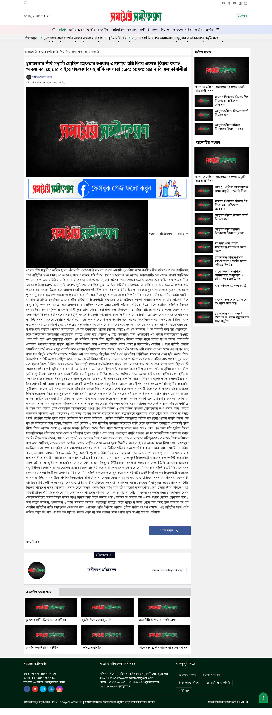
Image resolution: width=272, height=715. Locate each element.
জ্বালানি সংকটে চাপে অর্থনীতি (42, 648)
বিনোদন (166, 30)
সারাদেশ (132, 30)
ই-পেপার (242, 16)
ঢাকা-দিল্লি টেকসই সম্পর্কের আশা (157, 620)
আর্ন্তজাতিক (117, 30)
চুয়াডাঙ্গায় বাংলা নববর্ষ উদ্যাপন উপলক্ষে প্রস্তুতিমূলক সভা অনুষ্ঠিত (232, 317)
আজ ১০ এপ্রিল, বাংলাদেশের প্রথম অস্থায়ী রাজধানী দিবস (221, 89)
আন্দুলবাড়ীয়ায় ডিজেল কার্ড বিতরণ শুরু (231, 113)
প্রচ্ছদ (30, 52)
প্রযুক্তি (199, 30)
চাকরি (209, 30)
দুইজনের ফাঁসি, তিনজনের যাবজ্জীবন (46, 620)
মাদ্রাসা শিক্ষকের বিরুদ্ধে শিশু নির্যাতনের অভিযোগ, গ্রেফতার (232, 100)
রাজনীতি (103, 30)
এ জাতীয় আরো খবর (39, 592)
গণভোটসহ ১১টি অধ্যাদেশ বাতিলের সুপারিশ (163, 648)
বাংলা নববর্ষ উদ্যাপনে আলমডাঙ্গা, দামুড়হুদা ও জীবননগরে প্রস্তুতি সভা (175, 38)
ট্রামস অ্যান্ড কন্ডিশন (189, 683)
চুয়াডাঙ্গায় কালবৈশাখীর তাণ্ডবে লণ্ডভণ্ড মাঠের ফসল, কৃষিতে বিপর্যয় (85, 38)
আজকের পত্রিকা (183, 30)
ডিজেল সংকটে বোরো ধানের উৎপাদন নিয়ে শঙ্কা (231, 301)
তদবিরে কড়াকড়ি (91, 648)
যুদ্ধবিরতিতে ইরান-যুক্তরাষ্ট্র (96, 620)
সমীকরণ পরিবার (211, 675)
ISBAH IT (242, 702)
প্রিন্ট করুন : (169, 531)
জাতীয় (91, 30)
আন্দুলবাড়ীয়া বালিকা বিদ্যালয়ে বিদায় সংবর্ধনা (229, 127)
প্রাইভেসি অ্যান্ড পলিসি (218, 683)
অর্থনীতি (145, 30)
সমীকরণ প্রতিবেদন (39, 77)
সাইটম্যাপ (184, 691)
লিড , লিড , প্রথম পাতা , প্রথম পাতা (78, 52)
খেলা (155, 30)
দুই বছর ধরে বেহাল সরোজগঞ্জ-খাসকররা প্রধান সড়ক (230, 247)
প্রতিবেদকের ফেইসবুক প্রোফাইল (167, 570)
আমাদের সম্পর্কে (187, 675)
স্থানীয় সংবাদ (76, 30)
